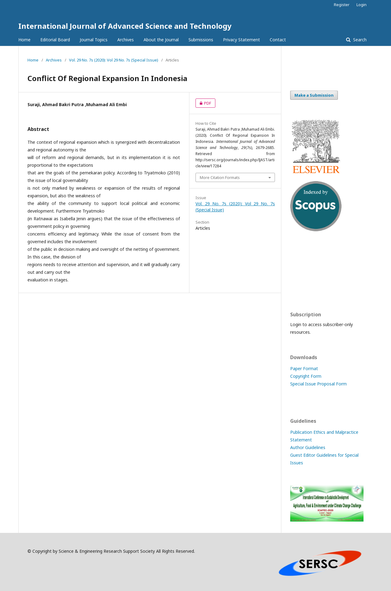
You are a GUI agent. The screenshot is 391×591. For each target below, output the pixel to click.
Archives (125, 40)
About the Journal (161, 40)
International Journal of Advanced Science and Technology (125, 26)
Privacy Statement (241, 40)
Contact (278, 40)
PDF (203, 103)
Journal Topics (94, 40)
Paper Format (304, 368)
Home (24, 40)
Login (361, 4)
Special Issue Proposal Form (318, 384)
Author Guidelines (307, 447)
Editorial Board (55, 40)
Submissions (200, 40)
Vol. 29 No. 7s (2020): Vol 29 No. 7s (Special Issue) (113, 60)
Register (341, 4)
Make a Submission (314, 95)
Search (359, 40)
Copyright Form (305, 376)
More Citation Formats (220, 177)
